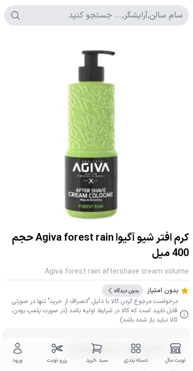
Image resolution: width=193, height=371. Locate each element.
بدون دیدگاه (122, 290)
